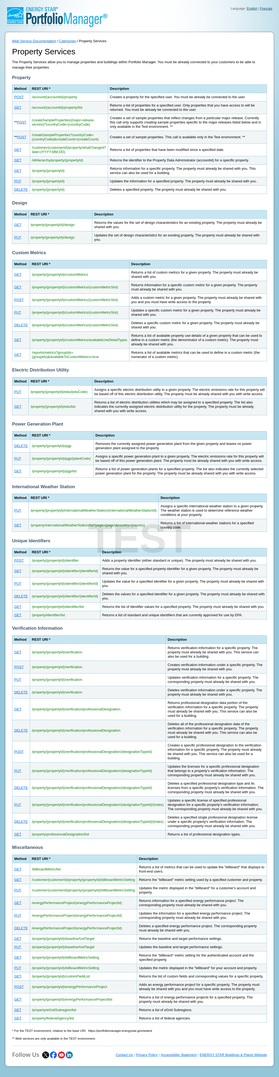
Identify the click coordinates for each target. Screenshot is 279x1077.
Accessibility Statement (179, 1055)
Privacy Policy (147, 1055)
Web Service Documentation (34, 41)
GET (17, 107)
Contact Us (124, 1055)
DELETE (21, 189)
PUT (17, 181)
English (252, 8)
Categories (67, 41)
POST (19, 97)
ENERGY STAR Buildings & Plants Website (233, 1055)
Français (266, 8)
